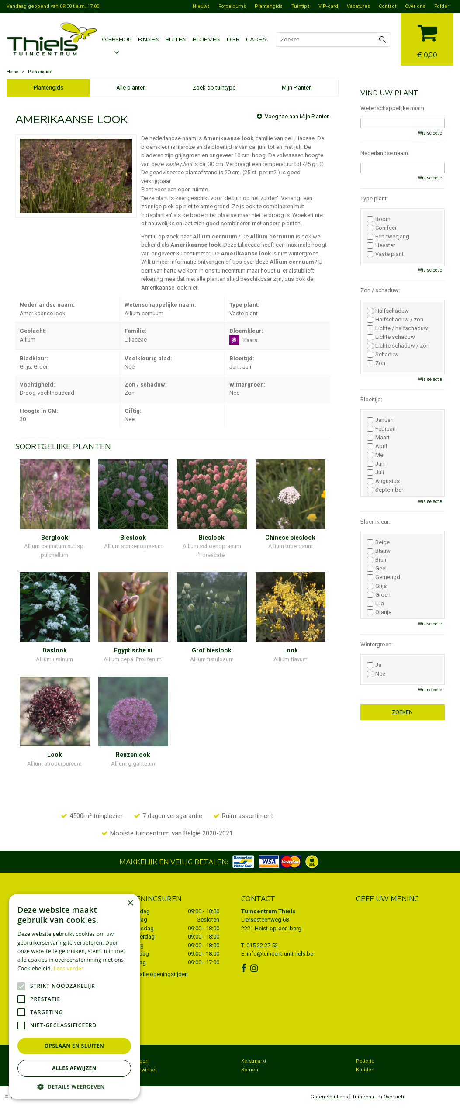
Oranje (379, 612)
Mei (375, 455)
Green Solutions (329, 1097)
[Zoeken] (333, 39)
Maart (378, 438)
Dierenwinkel (141, 1070)
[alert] (74, 996)
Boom (379, 219)
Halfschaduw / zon (395, 320)
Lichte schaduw (391, 337)
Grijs (377, 586)
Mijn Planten (297, 87)
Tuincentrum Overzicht (378, 1097)
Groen (379, 595)
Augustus (383, 481)
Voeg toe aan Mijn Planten (297, 116)
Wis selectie (430, 133)
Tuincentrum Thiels (268, 911)
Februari (381, 429)
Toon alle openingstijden (157, 974)
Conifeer (382, 228)
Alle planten (131, 87)
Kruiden (365, 1070)
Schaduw (383, 355)
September (385, 490)
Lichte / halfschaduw (397, 328)
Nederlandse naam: (384, 153)
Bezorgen (137, 1061)
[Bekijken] (427, 38)
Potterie (365, 1061)
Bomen (249, 1070)
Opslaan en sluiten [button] (74, 1045)
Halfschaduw (388, 311)
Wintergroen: (376, 644)
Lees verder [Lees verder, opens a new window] (69, 968)
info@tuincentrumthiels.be (280, 953)
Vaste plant (385, 254)
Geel (377, 569)
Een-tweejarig (388, 237)
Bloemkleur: (375, 521)
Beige (378, 542)
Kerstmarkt (253, 1061)
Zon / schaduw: (380, 290)
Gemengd (383, 577)
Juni (376, 464)
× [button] (130, 903)
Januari (380, 420)
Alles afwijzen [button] (74, 1068)
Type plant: (374, 198)
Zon (376, 363)
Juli (375, 472)
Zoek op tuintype (214, 87)
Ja (374, 665)
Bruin (377, 560)
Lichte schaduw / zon (398, 346)
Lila (375, 604)
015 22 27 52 (262, 945)
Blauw (379, 551)
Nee (376, 674)
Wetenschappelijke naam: (392, 108)
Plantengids (48, 87)
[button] (74, 1086)
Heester (381, 245)
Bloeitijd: (371, 399)
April (377, 446)
